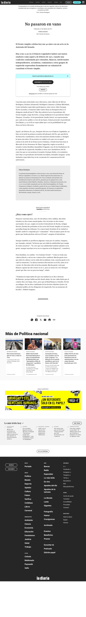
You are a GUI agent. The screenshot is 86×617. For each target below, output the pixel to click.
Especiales (48, 510)
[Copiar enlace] (54, 355)
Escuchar (49, 581)
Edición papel (49, 588)
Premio (47, 575)
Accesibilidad (67, 537)
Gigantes (47, 541)
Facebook (67, 505)
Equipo (65, 555)
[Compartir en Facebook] (36, 355)
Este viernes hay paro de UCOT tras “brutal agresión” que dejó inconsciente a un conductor (59, 468)
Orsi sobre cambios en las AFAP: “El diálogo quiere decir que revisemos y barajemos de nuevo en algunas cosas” (75, 468)
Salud (27, 579)
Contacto (66, 543)
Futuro (27, 531)
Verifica (28, 535)
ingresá (43, 125)
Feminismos (30, 571)
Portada (28, 502)
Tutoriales (66, 534)
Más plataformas (68, 522)
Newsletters (67, 516)
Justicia (28, 575)
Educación (29, 567)
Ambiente (29, 556)
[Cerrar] (67, 111)
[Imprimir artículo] (49, 355)
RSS (64, 519)
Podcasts (48, 584)
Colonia (28, 592)
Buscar (47, 502)
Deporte (28, 519)
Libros (27, 542)
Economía (29, 563)
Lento (46, 537)
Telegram (66, 511)
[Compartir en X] (41, 355)
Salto (27, 604)
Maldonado (29, 596)
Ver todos (77, 459)
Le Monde (48, 534)
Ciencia (28, 560)
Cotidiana (29, 538)
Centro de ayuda (68, 531)
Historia (65, 558)
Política (28, 512)
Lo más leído (49, 514)
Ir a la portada (43, 487)
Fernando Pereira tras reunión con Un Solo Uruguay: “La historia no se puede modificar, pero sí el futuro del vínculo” (52, 394)
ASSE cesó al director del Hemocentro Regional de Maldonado (42, 467)
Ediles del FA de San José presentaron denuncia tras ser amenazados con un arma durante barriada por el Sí (71, 394)
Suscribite (77, 2)
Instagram (67, 508)
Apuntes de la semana (49, 526)
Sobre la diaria (67, 552)
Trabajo (28, 583)
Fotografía (48, 547)
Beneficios (48, 571)
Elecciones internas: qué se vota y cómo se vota (14, 391)
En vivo (47, 517)
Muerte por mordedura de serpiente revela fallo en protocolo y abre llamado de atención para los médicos (12, 469)
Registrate (31, 129)
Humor (47, 551)
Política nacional (43, 67)
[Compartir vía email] (45, 355)
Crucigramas (49, 555)
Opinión (28, 523)
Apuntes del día (50, 521)
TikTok (66, 514)
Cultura (28, 527)
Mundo (27, 516)
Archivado (48, 561)
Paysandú (29, 600)
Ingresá (68, 2)
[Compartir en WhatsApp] (32, 355)
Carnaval (28, 546)
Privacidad (66, 540)
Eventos (47, 567)
